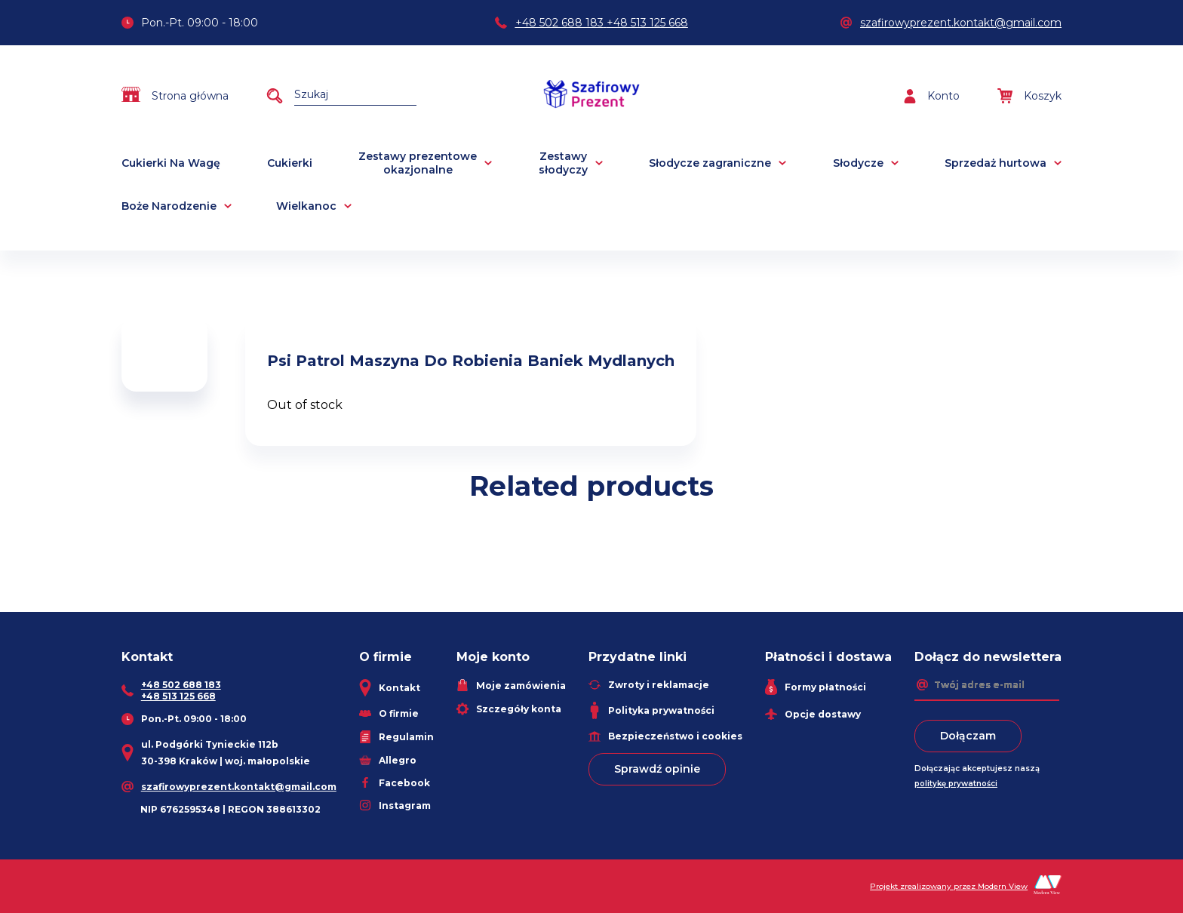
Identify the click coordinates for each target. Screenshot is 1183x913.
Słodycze (858, 163)
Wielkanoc (306, 206)
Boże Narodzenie (169, 206)
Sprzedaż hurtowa (995, 163)
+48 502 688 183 (559, 22)
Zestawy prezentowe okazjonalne (417, 163)
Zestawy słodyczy (563, 163)
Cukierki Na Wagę (170, 163)
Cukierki (289, 163)
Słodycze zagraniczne (710, 163)
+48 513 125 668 (647, 22)
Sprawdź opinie (657, 769)
